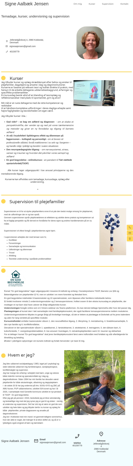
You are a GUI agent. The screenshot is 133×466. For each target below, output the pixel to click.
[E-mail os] (130, 233)
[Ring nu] (130, 227)
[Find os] (130, 238)
